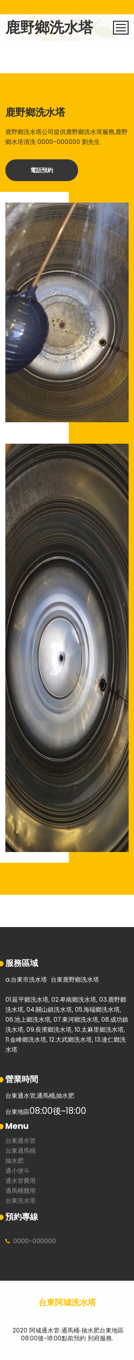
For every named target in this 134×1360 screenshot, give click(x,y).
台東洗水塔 (20, 1201)
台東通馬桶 (20, 1151)
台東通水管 (20, 1141)
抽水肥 (14, 1161)
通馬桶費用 (20, 1191)
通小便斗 (17, 1171)
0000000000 (34, 1240)
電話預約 (41, 170)
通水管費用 (20, 1181)
